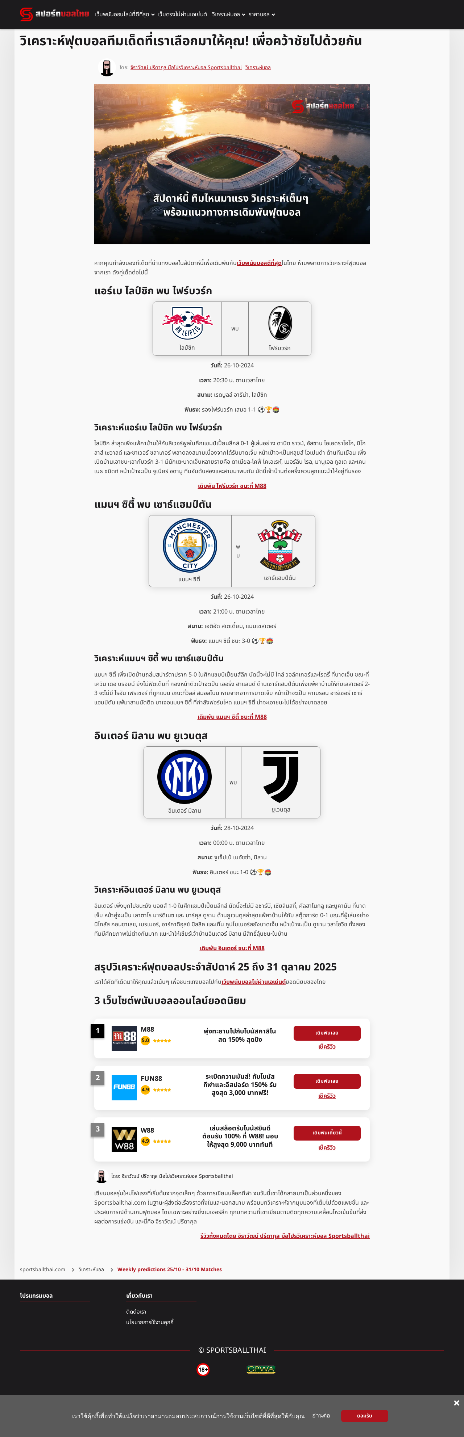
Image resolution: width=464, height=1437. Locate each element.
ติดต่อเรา (136, 1312)
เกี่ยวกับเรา (139, 1295)
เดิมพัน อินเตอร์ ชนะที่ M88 (232, 948)
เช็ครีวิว (327, 1047)
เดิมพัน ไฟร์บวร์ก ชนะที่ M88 (232, 485)
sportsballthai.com (42, 1269)
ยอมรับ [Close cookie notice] (364, 1416)
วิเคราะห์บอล (258, 67)
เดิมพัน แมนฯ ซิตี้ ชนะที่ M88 (232, 717)
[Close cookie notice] (456, 1403)
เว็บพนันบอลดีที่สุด (259, 263)
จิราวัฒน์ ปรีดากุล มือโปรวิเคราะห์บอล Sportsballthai (177, 1176)
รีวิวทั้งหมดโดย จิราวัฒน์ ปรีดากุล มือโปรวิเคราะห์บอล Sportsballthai (285, 1236)
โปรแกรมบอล (36, 1295)
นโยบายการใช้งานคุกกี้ (150, 1322)
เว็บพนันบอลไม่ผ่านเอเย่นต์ (253, 982)
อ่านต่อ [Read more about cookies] (321, 1415)
